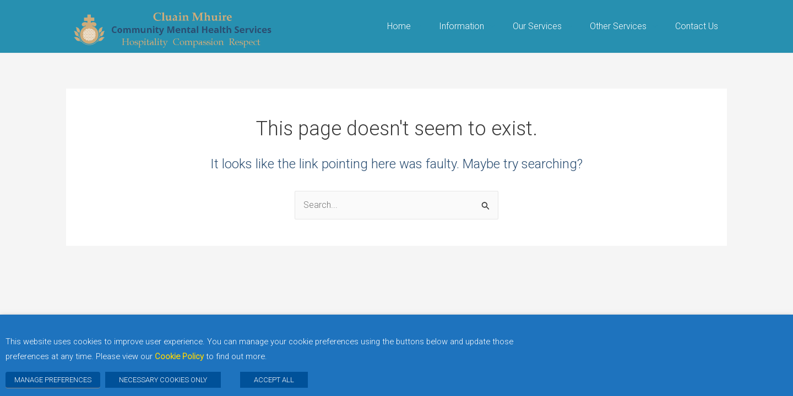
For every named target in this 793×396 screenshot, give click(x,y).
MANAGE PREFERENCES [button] (52, 380)
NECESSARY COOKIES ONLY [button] (163, 380)
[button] (416, 26)
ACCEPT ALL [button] (274, 380)
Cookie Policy (179, 356)
